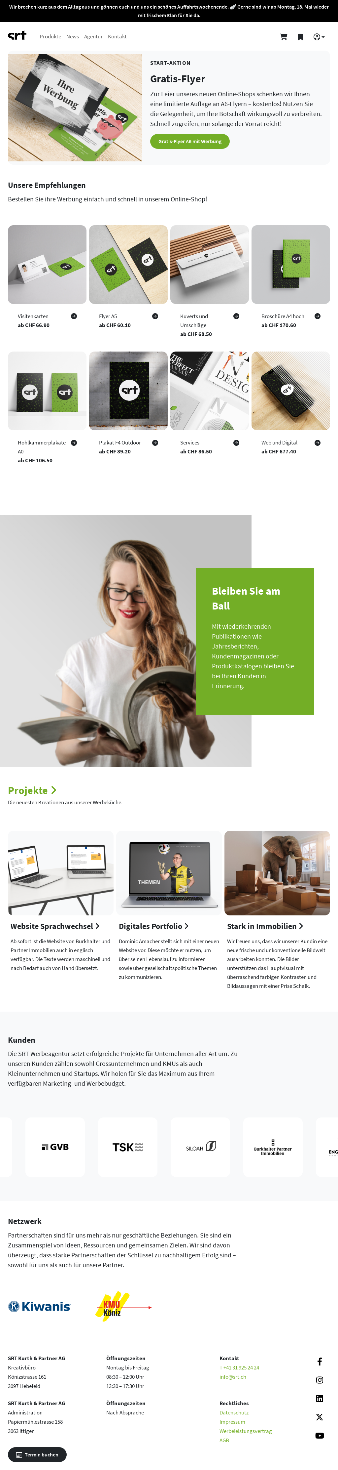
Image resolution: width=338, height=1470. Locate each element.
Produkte (50, 36)
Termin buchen (37, 1454)
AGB (224, 1440)
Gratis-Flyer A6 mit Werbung (189, 141)
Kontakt (117, 36)
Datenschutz (234, 1412)
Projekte (32, 790)
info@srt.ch (233, 1376)
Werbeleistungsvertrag (246, 1431)
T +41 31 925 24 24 (239, 1367)
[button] (319, 37)
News (72, 36)
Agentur (93, 36)
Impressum (232, 1421)
